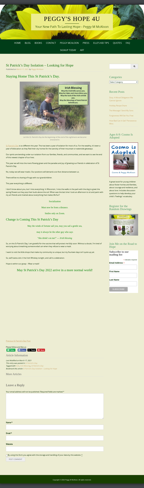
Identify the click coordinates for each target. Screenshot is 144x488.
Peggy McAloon (69, 42)
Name (9, 422)
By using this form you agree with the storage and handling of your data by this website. (45, 455)
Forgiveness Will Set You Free (121, 115)
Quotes (117, 42)
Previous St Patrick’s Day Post (18, 341)
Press (86, 42)
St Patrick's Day (31, 363)
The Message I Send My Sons (121, 110)
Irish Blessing (25, 366)
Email (9, 433)
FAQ (128, 42)
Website (9, 444)
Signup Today (68, 50)
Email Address (117, 263)
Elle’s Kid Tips (101, 42)
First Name (114, 271)
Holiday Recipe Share (118, 105)
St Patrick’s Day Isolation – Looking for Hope (40, 368)
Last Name (114, 280)
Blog (28, 42)
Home (17, 42)
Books (38, 42)
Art (82, 50)
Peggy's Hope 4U (72, 18)
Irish (17, 366)
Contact (51, 42)
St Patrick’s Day (12, 145)
